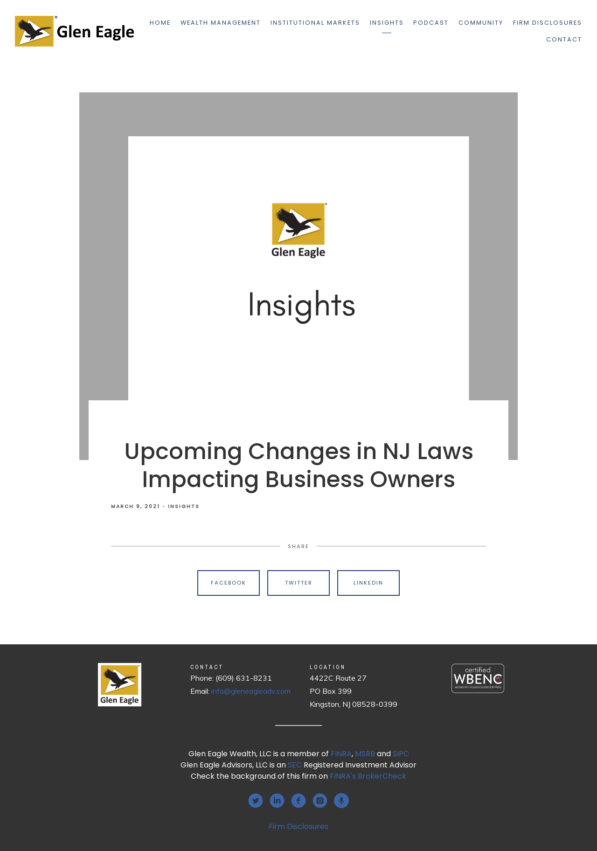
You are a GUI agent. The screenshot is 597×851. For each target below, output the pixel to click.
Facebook (228, 582)
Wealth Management (220, 23)
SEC (295, 765)
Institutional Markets (315, 23)
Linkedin (368, 582)
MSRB (365, 753)
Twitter (298, 582)
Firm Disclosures (547, 23)
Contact (564, 39)
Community (480, 23)
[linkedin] (277, 800)
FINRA (341, 753)
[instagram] (319, 800)
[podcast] (341, 800)
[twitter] (255, 800)
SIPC (401, 753)
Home (160, 23)
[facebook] (298, 800)
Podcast (431, 23)
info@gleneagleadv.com (251, 691)
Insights (387, 23)
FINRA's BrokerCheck (368, 776)
